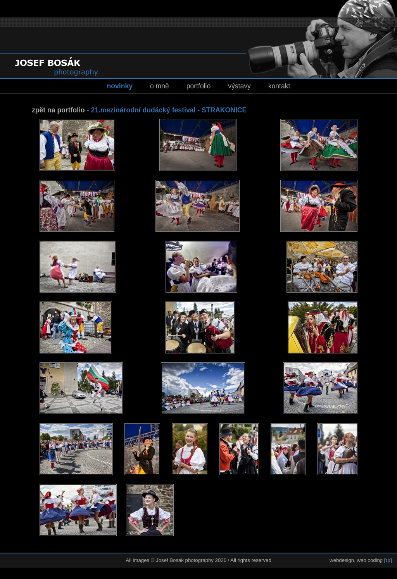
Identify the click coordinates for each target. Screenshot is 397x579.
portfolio (198, 86)
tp (388, 560)
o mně (159, 86)
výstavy (239, 86)
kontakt (279, 86)
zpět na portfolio (58, 110)
